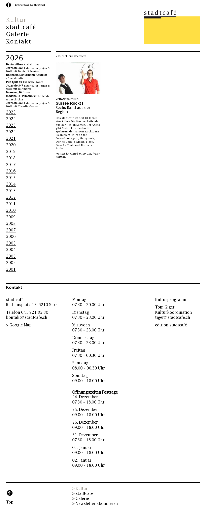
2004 (11, 250)
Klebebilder (22, 64)
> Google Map (19, 325)
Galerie (17, 34)
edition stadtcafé (171, 325)
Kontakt (18, 42)
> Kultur (80, 488)
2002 (11, 263)
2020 (11, 145)
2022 (11, 132)
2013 (11, 191)
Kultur (16, 20)
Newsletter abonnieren (30, 4)
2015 (11, 178)
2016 (11, 171)
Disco (18, 92)
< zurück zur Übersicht (71, 56)
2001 (11, 269)
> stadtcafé (82, 493)
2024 (11, 119)
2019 (11, 152)
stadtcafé (21, 27)
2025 (11, 112)
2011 (11, 204)
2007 (11, 230)
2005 (11, 243)
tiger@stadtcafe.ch (172, 317)
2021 (11, 138)
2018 (11, 158)
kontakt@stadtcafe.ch (26, 317)
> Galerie (80, 498)
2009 (11, 217)
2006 (11, 236)
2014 (11, 184)
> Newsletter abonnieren (95, 503)
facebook (8, 4)
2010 (11, 210)
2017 (11, 165)
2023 (11, 125)
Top (9, 502)
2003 (11, 256)
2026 (14, 58)
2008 (11, 223)
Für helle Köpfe (24, 82)
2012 (11, 197)
